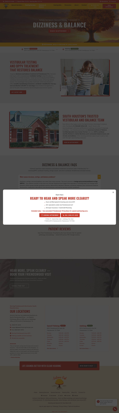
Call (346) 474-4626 (70, 217)
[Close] (83, 189)
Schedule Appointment (50, 217)
